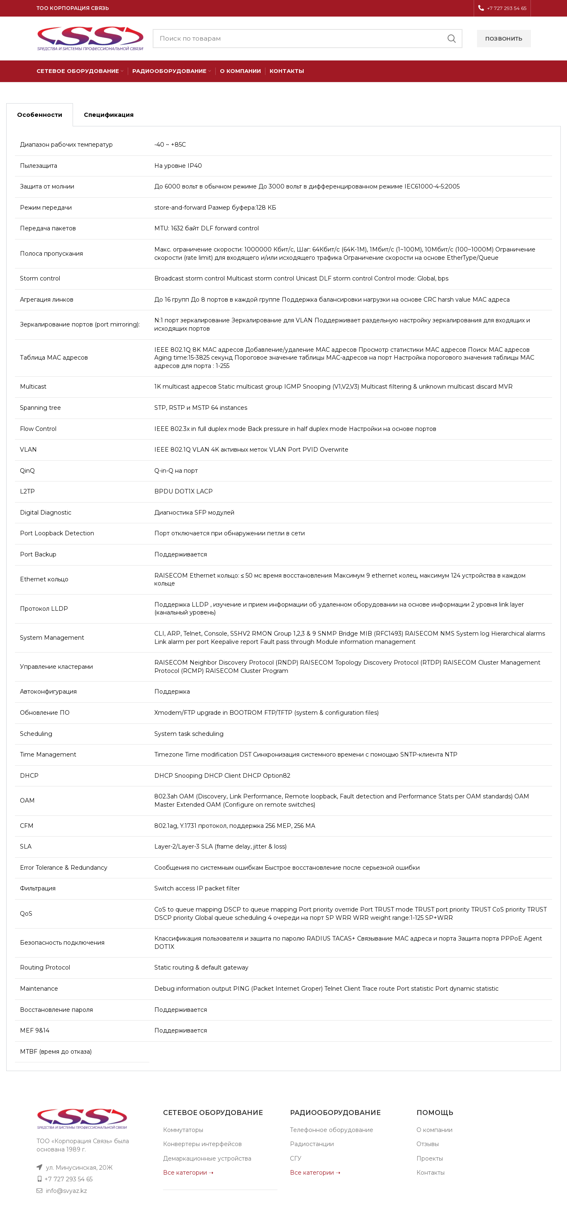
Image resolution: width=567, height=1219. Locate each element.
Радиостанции (312, 1144)
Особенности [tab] (39, 115)
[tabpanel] (283, 598)
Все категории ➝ (188, 1172)
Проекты (429, 1158)
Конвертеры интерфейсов (202, 1144)
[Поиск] (307, 38)
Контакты (430, 1172)
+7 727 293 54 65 (68, 1179)
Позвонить (504, 38)
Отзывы (427, 1144)
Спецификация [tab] (109, 115)
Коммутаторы (183, 1130)
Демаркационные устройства (207, 1158)
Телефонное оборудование (331, 1130)
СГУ (296, 1158)
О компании (434, 1130)
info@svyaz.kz (66, 1191)
